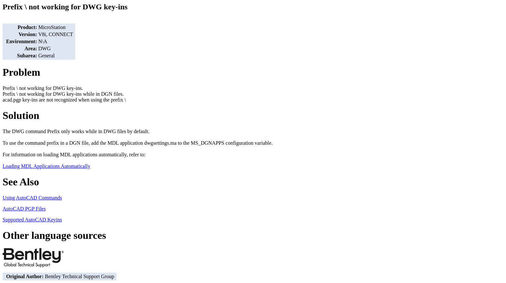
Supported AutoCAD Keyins (32, 219)
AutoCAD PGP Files (24, 208)
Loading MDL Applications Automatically (46, 166)
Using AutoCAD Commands (32, 197)
